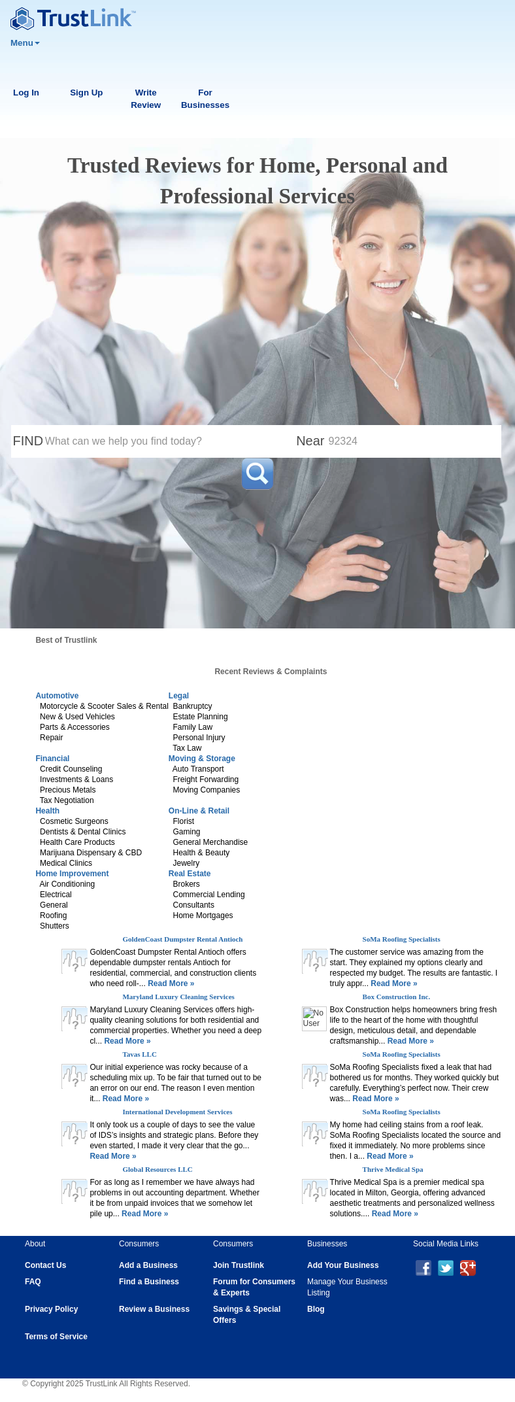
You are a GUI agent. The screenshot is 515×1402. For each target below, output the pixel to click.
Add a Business (148, 1265)
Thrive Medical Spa (393, 1169)
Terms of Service (56, 1336)
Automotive (56, 695)
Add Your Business (343, 1265)
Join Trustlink (238, 1265)
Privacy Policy (51, 1309)
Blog (316, 1309)
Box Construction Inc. (397, 996)
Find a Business (149, 1281)
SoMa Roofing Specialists (401, 939)
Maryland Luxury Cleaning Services (178, 996)
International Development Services (177, 1112)
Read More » (170, 983)
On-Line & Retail (199, 810)
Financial (52, 758)
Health (47, 810)
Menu (25, 43)
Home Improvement (71, 873)
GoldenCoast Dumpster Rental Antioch (182, 939)
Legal (179, 695)
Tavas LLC (139, 1054)
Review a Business (154, 1309)
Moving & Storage (202, 758)
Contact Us (45, 1265)
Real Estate (190, 873)
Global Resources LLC (157, 1169)
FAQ (33, 1281)
